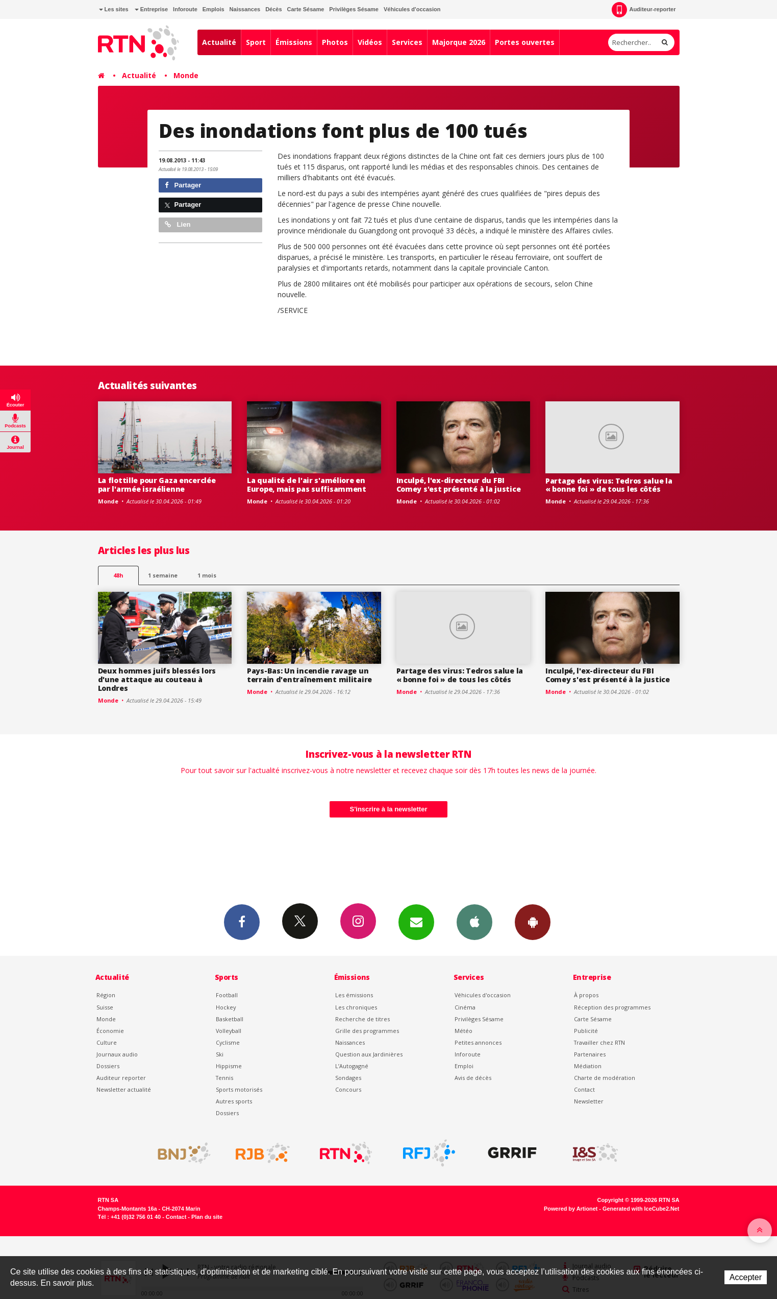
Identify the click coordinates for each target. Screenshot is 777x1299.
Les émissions (354, 995)
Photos (335, 42)
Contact (584, 1089)
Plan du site (206, 1217)
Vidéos (370, 42)
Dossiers (107, 1066)
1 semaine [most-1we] (163, 575)
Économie (110, 1030)
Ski (219, 1054)
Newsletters (416, 921)
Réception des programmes (612, 1007)
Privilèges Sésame (354, 9)
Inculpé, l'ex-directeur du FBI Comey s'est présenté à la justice (458, 484)
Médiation (587, 1066)
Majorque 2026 (458, 42)
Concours (348, 1089)
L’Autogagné (351, 1066)
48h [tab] (118, 575)
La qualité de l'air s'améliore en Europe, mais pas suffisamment (306, 484)
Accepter (746, 1277)
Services (407, 42)
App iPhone (474, 921)
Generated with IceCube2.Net (641, 1209)
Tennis (224, 1077)
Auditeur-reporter (643, 9)
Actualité (219, 42)
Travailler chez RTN (599, 1042)
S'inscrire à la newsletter (389, 809)
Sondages (348, 1077)
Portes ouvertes (525, 42)
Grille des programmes (367, 1030)
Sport (256, 42)
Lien (177, 224)
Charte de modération (604, 1077)
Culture (106, 1042)
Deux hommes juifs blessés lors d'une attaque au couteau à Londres (157, 679)
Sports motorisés (239, 1089)
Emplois (213, 9)
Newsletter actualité (123, 1089)
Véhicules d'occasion (412, 9)
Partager (183, 185)
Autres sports (234, 1101)
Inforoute (185, 9)
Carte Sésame (305, 9)
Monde (185, 75)
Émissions (293, 42)
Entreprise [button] (151, 9)
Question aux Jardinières (369, 1054)
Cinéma (465, 1007)
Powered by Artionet (570, 1209)
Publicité (586, 1030)
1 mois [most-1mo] (206, 575)
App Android (532, 921)
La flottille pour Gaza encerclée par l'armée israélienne (157, 484)
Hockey (226, 1007)
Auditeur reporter (121, 1077)
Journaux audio (117, 1054)
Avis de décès (473, 1077)
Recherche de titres (362, 1019)
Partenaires (590, 1054)
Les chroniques (356, 1007)
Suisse (104, 1007)
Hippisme (229, 1066)
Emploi (464, 1066)
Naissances (245, 9)
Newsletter (589, 1101)
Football (227, 995)
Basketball (229, 1019)
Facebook (242, 921)
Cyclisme (228, 1042)
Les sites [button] (114, 9)
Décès (273, 9)
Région (105, 995)
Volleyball (228, 1030)
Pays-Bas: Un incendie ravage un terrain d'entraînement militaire (309, 675)
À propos (586, 995)
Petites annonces (478, 1042)
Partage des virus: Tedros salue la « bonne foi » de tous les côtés (608, 485)
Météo (463, 1030)
